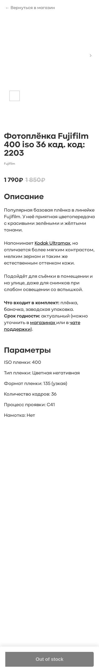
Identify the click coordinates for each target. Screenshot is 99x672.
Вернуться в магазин (33, 8)
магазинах (42, 322)
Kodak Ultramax (52, 243)
